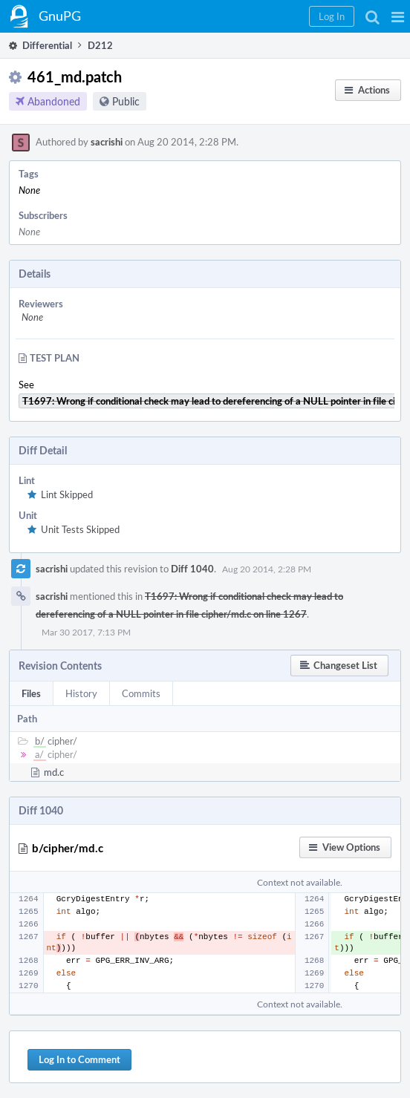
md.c (54, 772)
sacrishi (107, 141)
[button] (397, 16)
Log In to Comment (79, 1059)
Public (126, 101)
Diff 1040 (192, 568)
